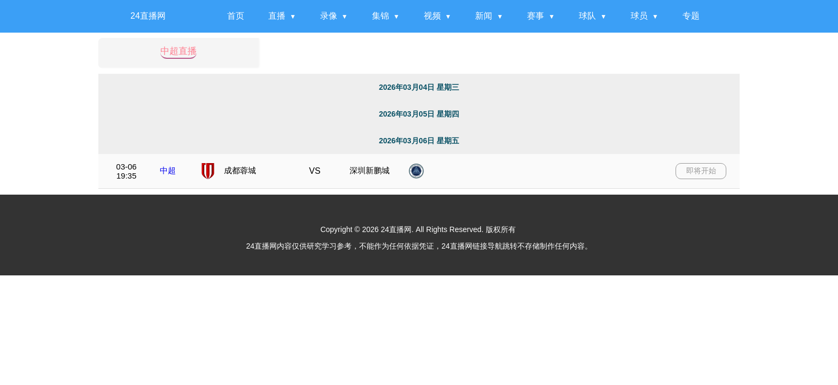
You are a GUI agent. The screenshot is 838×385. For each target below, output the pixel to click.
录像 (328, 15)
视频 (432, 15)
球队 (587, 15)
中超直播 (178, 51)
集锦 (380, 15)
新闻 (483, 15)
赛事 (535, 15)
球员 (639, 15)
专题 (691, 15)
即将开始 (701, 170)
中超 (168, 170)
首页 (235, 15)
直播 (276, 15)
